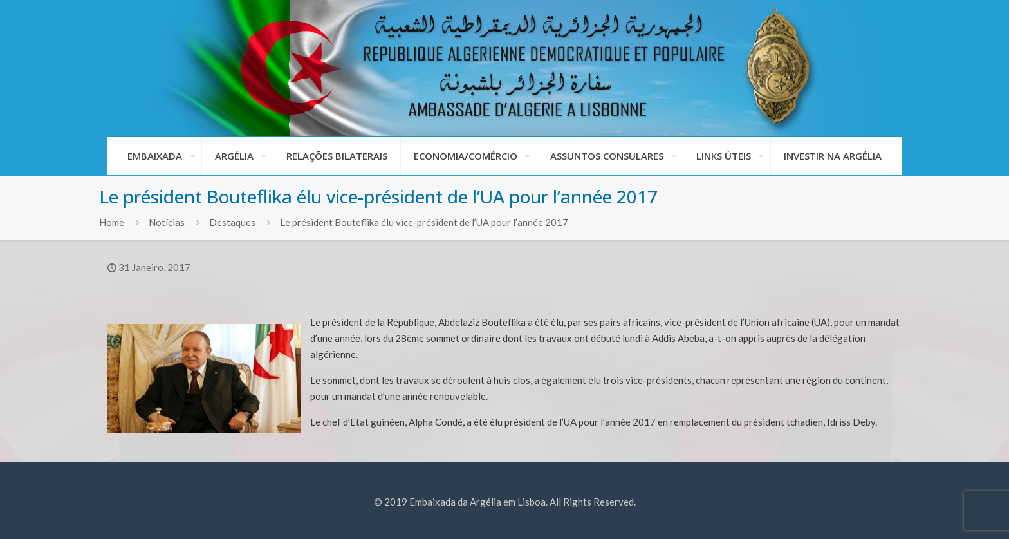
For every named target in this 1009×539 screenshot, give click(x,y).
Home (111, 222)
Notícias (167, 222)
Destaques (232, 222)
